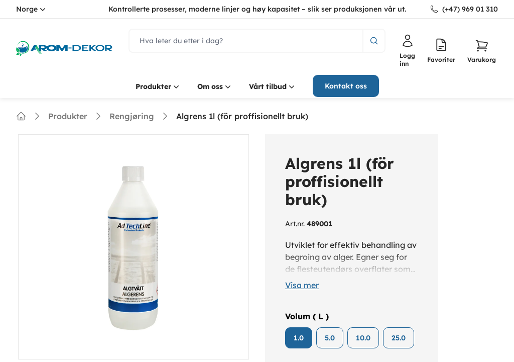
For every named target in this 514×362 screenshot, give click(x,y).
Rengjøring (131, 116)
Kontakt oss (346, 85)
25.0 (399, 337)
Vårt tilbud (273, 86)
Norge (32, 9)
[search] (245, 41)
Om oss (215, 86)
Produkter (158, 86)
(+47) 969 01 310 (470, 9)
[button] (481, 51)
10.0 (363, 337)
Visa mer (302, 285)
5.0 (330, 337)
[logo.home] (64, 48)
